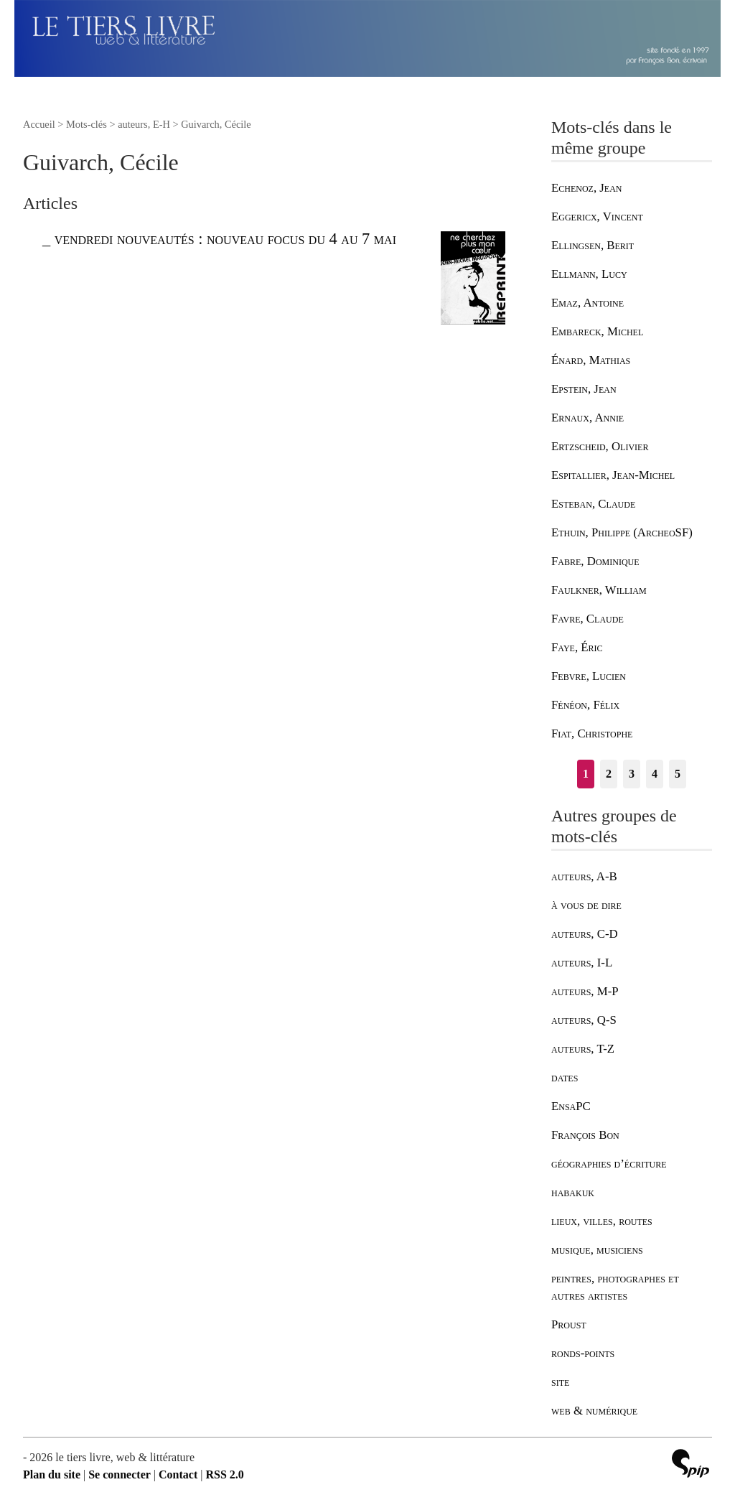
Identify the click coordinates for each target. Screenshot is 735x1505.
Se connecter (119, 1474)
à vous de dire (586, 905)
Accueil (39, 124)
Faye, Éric (577, 647)
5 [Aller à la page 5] (677, 774)
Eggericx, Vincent (597, 216)
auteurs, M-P (585, 991)
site (560, 1382)
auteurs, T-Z (582, 1049)
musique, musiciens (597, 1250)
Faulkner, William (599, 590)
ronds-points (582, 1353)
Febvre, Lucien (588, 676)
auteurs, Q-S (584, 1020)
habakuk (572, 1192)
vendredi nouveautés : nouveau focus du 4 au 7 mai (225, 239)
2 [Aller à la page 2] (609, 774)
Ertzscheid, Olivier (599, 446)
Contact (178, 1474)
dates (564, 1077)
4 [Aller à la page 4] (654, 774)
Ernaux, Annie (587, 417)
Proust (568, 1324)
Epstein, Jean (584, 389)
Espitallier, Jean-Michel (613, 475)
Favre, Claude (587, 618)
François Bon (585, 1135)
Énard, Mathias (590, 360)
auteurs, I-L (581, 962)
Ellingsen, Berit (592, 245)
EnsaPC (571, 1106)
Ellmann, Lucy (589, 274)
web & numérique (594, 1410)
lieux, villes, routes (601, 1221)
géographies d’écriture (608, 1163)
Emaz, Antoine (587, 302)
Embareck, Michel (597, 331)
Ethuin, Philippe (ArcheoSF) (622, 532)
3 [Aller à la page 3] (632, 774)
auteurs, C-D (584, 934)
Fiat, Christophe (591, 733)
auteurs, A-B (584, 876)
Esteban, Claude (593, 504)
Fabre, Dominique (595, 561)
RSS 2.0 (224, 1474)
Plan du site (51, 1474)
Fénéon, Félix (585, 705)
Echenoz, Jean (586, 188)
